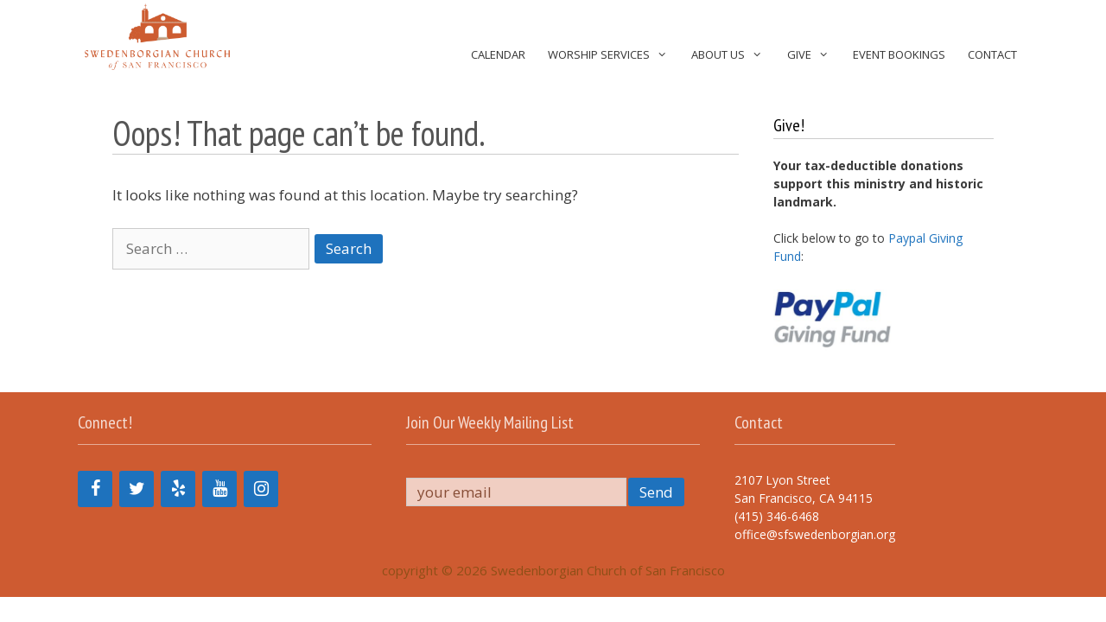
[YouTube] (219, 489)
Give (814, 55)
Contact (992, 54)
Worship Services (614, 55)
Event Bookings (899, 54)
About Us (733, 55)
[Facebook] (95, 489)
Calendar (498, 54)
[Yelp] (178, 489)
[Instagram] (261, 489)
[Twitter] (136, 489)
